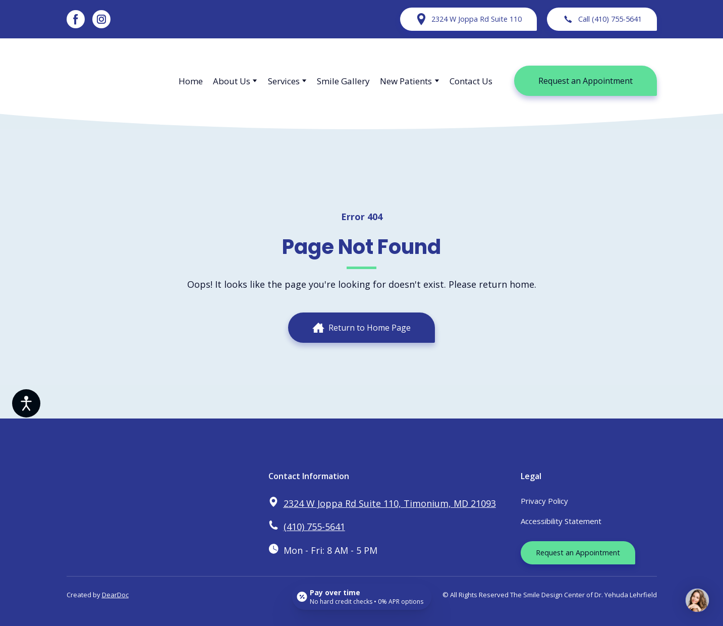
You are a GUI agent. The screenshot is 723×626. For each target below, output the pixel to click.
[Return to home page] (113, 81)
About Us (231, 81)
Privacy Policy (544, 501)
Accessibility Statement (561, 521)
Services (284, 81)
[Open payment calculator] (361, 597)
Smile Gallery (343, 81)
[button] (76, 19)
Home (191, 81)
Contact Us (471, 81)
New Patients (406, 81)
